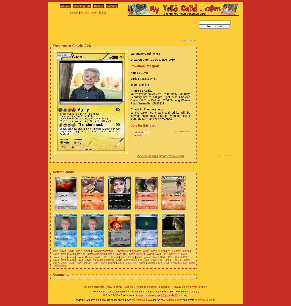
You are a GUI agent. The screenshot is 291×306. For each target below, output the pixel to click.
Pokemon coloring (146, 286)
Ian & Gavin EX (171, 254)
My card (65, 6)
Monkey (136, 260)
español (85, 12)
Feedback (164, 286)
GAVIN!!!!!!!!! (60, 265)
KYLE (171, 251)
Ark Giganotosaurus (103, 260)
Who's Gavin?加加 (117, 254)
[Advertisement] (123, 29)
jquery (140, 295)
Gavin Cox (156, 260)
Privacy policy (181, 286)
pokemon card (139, 300)
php (145, 295)
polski (94, 12)
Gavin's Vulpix (171, 262)
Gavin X (98, 257)
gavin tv (81, 254)
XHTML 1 (164, 295)
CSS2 (175, 295)
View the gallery (147, 156)
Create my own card (171, 156)
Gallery (98, 6)
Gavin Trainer (136, 254)
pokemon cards (174, 300)
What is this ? (199, 286)
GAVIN (148, 254)
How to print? (82, 6)
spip (157, 295)
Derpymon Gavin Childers (127, 251)
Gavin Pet (181, 257)
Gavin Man (131, 262)
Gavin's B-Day (84, 257)
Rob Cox (177, 260)
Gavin (71, 251)
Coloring (111, 6)
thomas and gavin (96, 254)
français (74, 12)
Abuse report (184, 132)
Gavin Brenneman (102, 251)
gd (149, 295)
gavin (55, 251)
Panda (167, 260)
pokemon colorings (205, 300)
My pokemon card (94, 286)
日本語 (102, 12)
